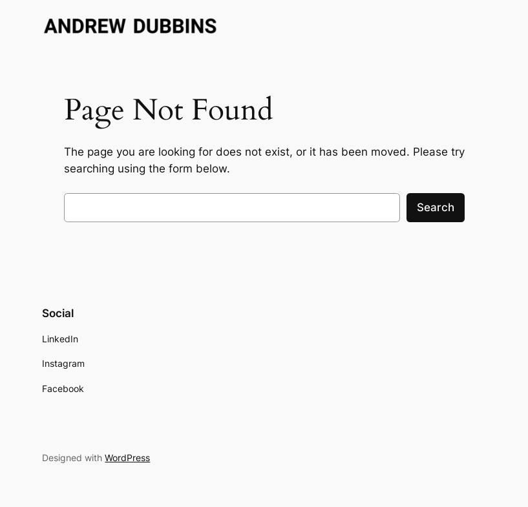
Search (435, 207)
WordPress (127, 457)
